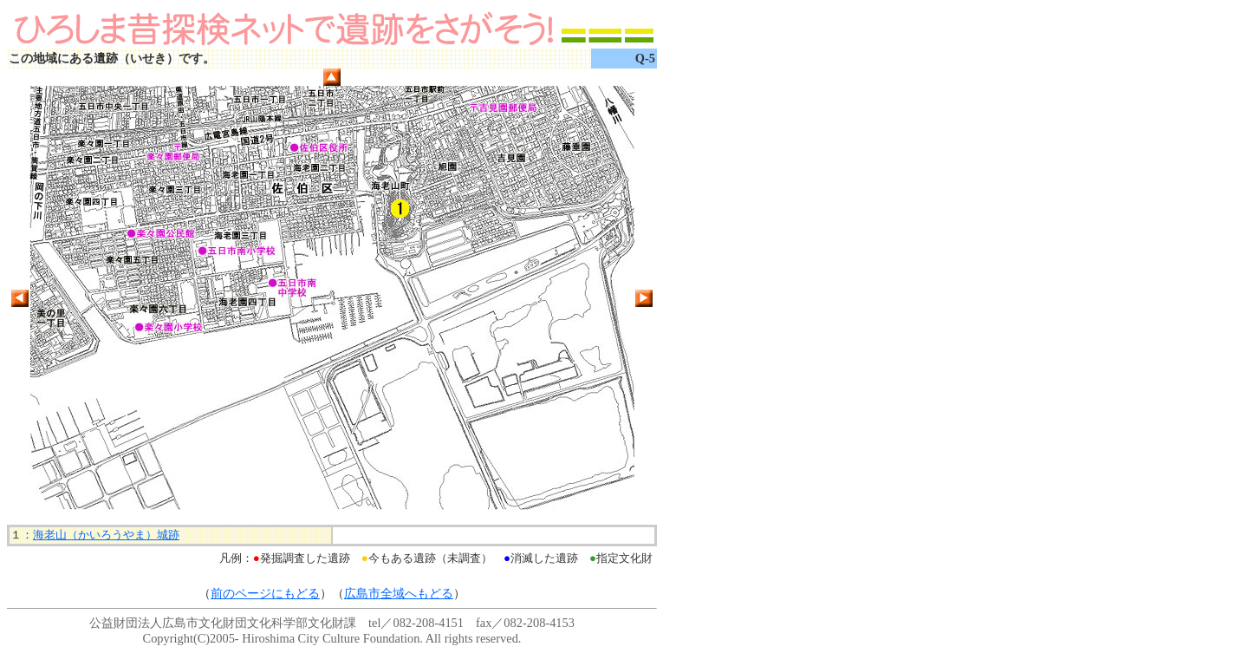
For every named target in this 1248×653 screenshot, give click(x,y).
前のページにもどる (265, 593)
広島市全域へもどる (398, 593)
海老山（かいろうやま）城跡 (106, 534)
